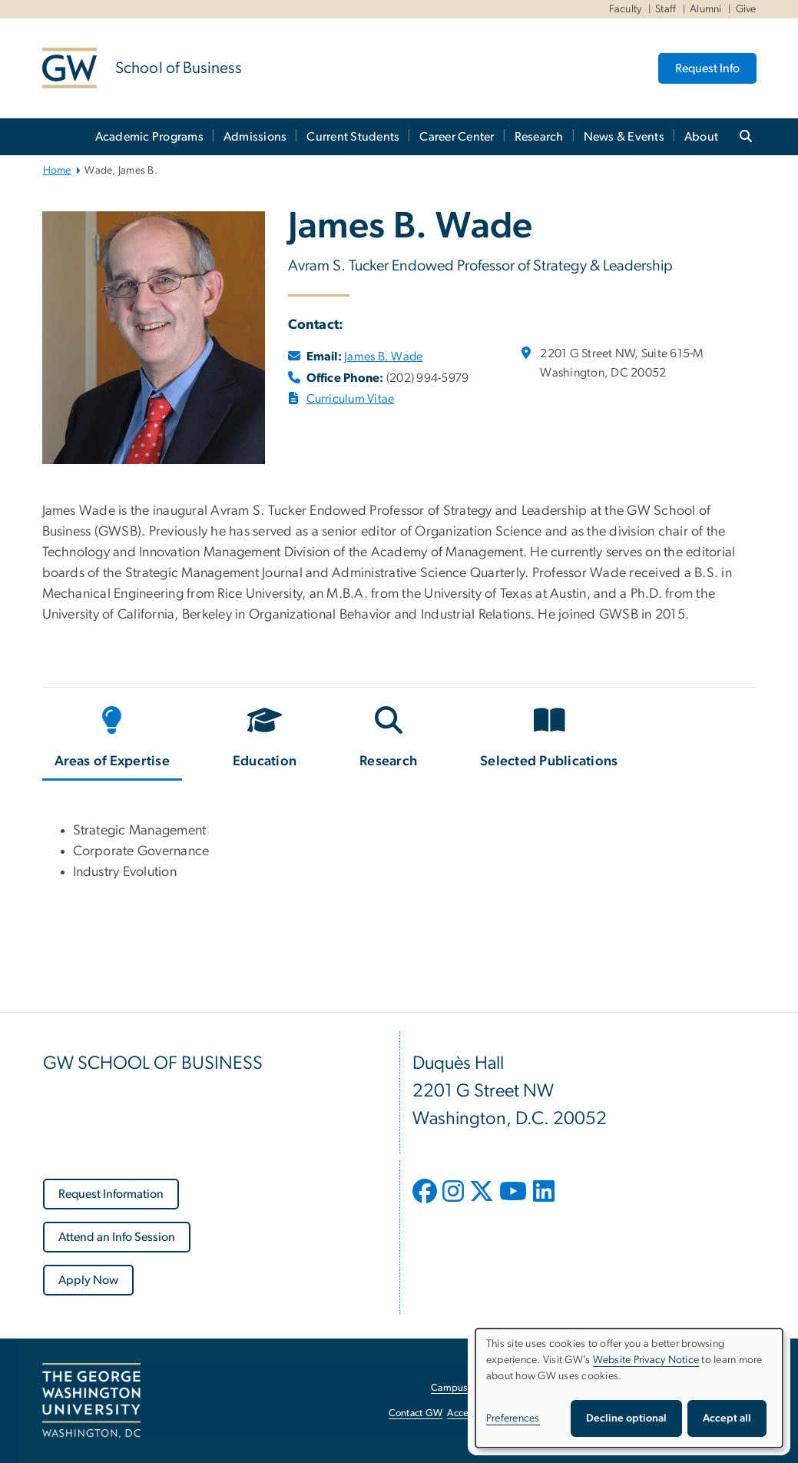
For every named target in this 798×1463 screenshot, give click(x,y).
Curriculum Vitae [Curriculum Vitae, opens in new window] (350, 399)
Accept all (727, 1418)
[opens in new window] (426, 1202)
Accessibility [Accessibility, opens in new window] (474, 1413)
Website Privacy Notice (646, 1360)
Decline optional (626, 1418)
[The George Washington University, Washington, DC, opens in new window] (91, 1400)
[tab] (113, 740)
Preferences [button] (513, 1418)
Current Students (352, 137)
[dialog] (629, 1388)
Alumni (706, 9)
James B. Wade (383, 356)
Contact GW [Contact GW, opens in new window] (416, 1413)
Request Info (707, 68)
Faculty (625, 9)
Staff (665, 9)
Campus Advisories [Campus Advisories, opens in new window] (473, 1388)
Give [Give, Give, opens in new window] (746, 9)
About (701, 137)
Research (539, 137)
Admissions (255, 137)
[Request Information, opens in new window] (111, 1194)
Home (57, 170)
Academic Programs (149, 137)
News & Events (624, 137)
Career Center (456, 137)
